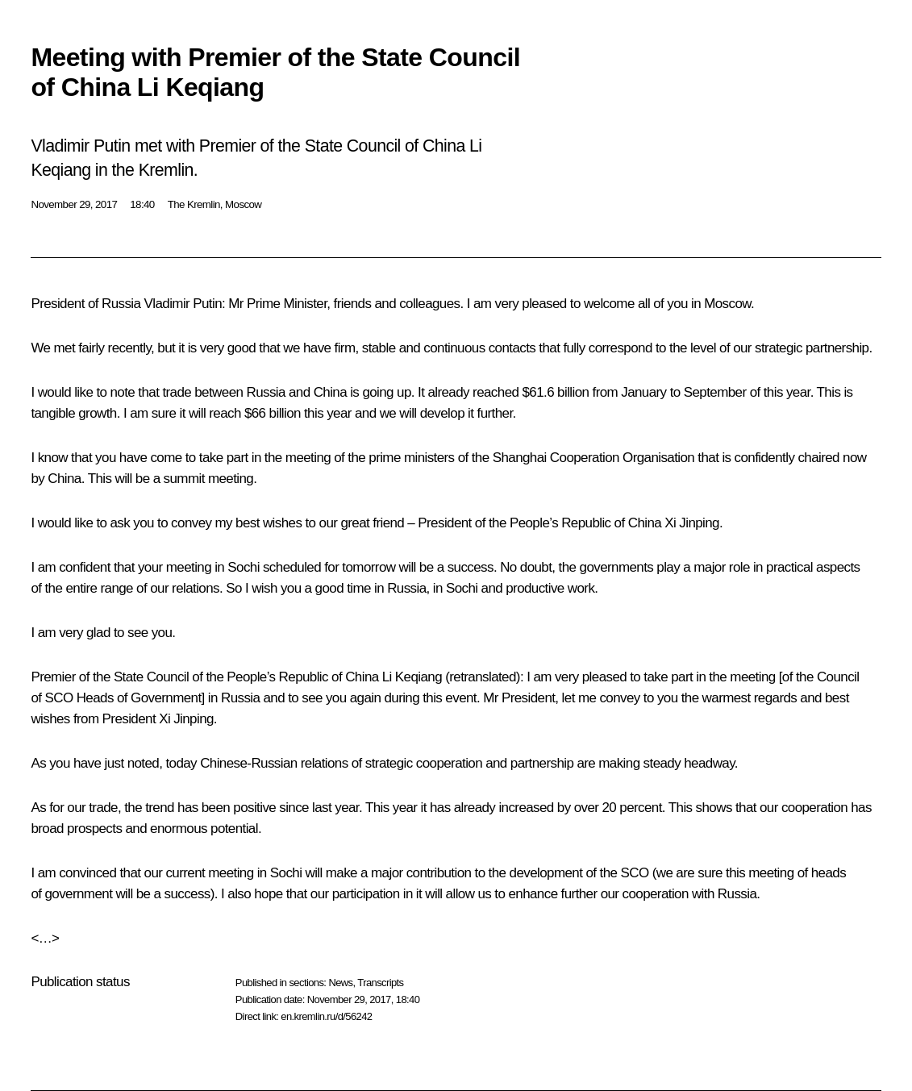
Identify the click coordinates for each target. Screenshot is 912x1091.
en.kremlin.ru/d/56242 (326, 1016)
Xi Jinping (691, 523)
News (340, 982)
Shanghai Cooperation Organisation (594, 457)
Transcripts (380, 982)
